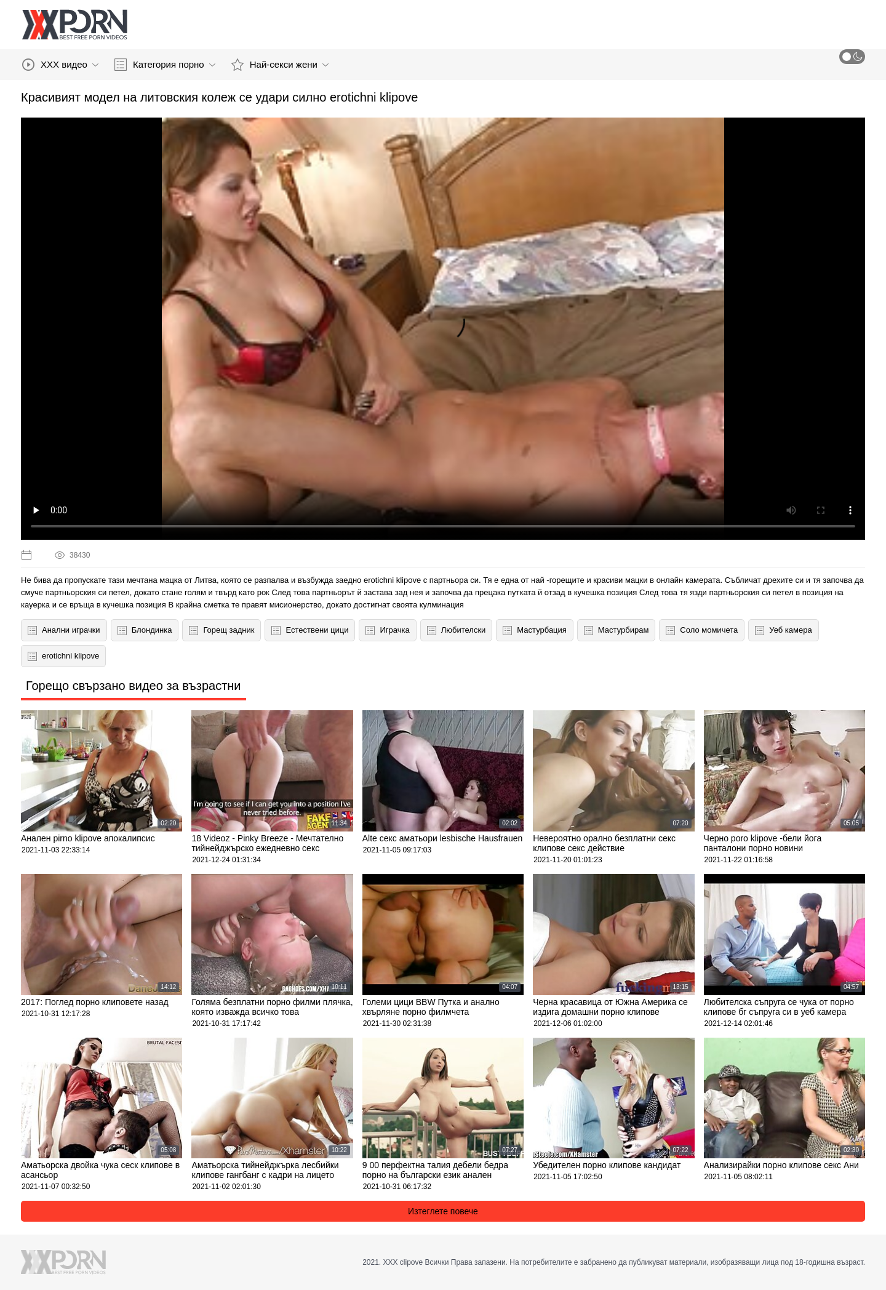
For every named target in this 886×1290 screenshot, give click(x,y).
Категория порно (164, 64)
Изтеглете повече (443, 1211)
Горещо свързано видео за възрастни (133, 685)
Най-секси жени (280, 64)
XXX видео (60, 64)
